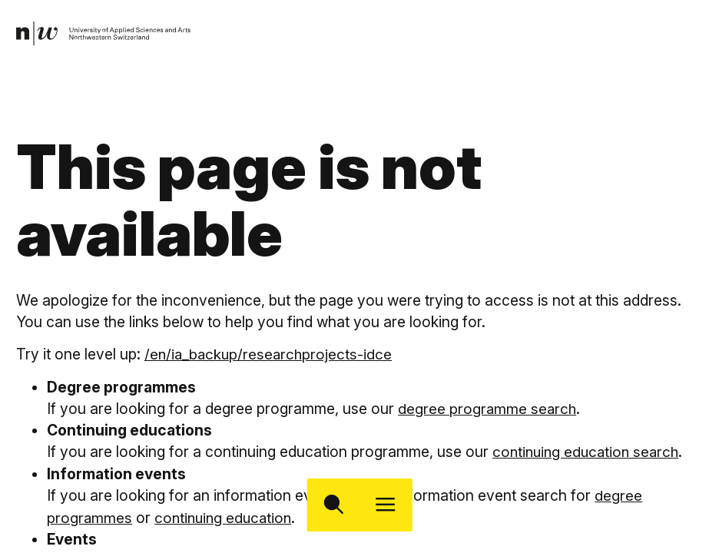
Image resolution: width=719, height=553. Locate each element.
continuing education (226, 516)
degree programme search (488, 408)
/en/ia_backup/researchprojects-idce (270, 354)
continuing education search (588, 451)
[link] (105, 34)
